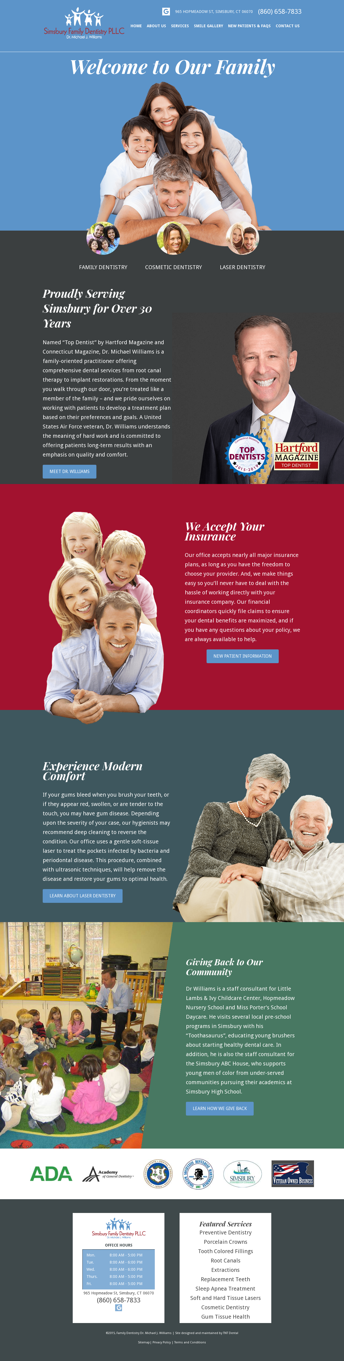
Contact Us (288, 26)
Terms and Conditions (190, 1342)
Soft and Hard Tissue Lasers (225, 1298)
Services (180, 26)
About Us (156, 26)
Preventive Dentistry (225, 1232)
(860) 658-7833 (280, 11)
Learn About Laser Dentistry (83, 895)
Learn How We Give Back (220, 1108)
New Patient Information (242, 656)
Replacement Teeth (225, 1279)
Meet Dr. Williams (70, 471)
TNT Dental (230, 1333)
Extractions (225, 1270)
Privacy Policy (162, 1342)
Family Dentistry (103, 246)
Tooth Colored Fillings (225, 1251)
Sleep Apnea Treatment (225, 1288)
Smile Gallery (208, 26)
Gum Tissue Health (225, 1316)
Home (136, 26)
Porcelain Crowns (225, 1242)
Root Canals (225, 1260)
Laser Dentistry (242, 246)
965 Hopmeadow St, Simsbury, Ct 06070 (214, 11)
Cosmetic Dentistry (173, 246)
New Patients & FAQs (249, 26)
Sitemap (144, 1342)
